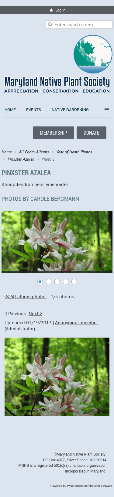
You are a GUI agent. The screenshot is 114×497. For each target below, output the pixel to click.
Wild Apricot (75, 485)
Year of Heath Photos (74, 152)
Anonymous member (76, 322)
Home (7, 152)
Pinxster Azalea (21, 159)
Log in (60, 10)
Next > (35, 313)
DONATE (91, 132)
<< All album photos (26, 296)
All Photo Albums (34, 152)
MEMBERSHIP (53, 132)
